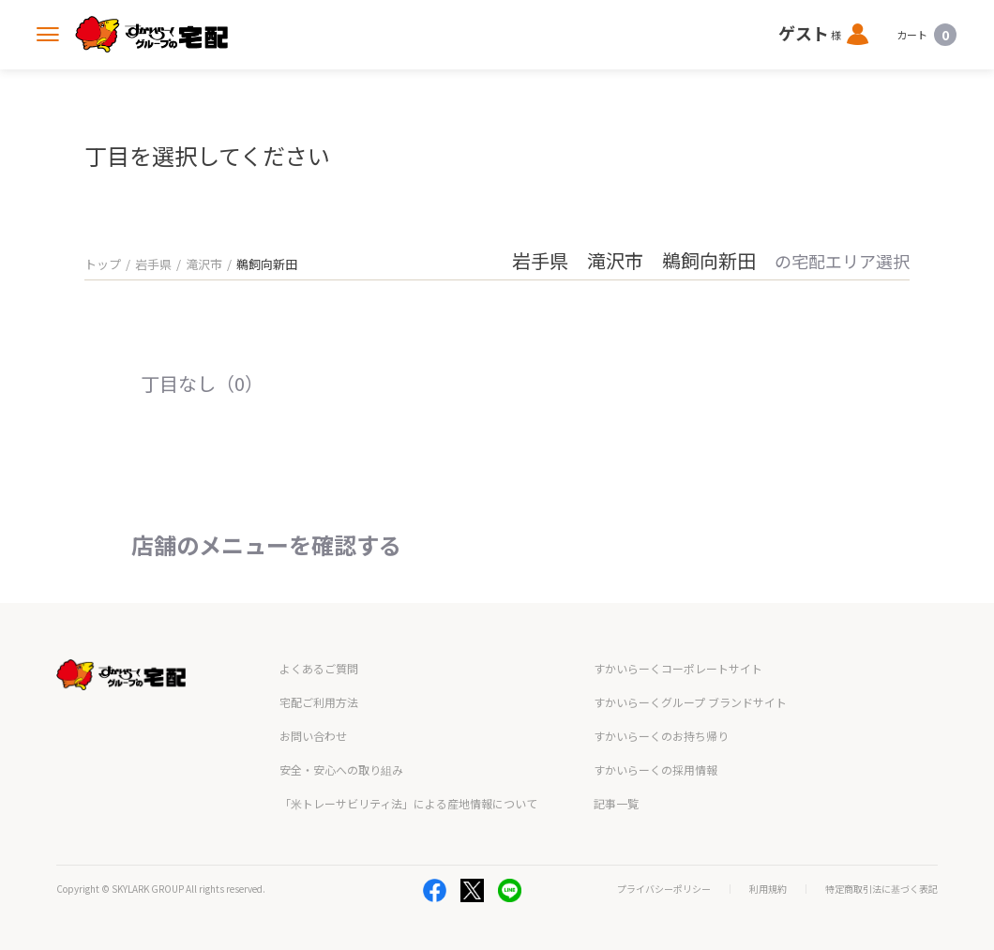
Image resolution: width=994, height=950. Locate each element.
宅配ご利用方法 (318, 702)
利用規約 (768, 889)
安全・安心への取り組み (341, 769)
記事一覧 (616, 803)
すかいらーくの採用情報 (655, 769)
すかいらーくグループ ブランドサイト (690, 702)
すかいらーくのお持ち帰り (661, 736)
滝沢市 (204, 264)
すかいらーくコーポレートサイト (678, 668)
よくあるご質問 (318, 668)
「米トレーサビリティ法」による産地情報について (408, 803)
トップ (102, 264)
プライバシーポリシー (664, 889)
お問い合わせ (313, 736)
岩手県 (153, 264)
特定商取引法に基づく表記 (881, 889)
